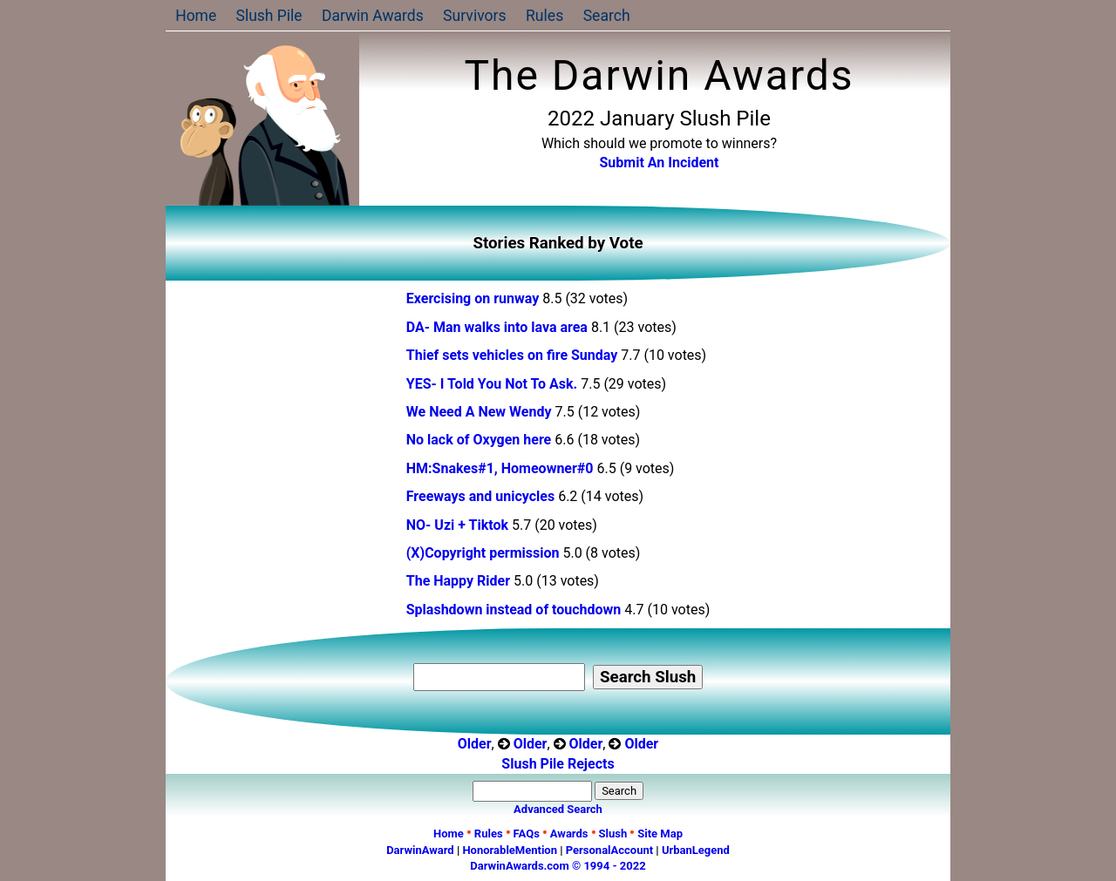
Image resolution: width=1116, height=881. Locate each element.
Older (475, 743)
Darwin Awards (374, 15)
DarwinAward (420, 850)
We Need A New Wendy (479, 411)
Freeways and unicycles (480, 496)
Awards (569, 833)
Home (195, 15)
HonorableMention (509, 850)
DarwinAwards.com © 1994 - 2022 (557, 865)
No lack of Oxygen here (480, 439)
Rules (546, 15)
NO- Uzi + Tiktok (457, 525)
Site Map (660, 833)
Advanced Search (558, 809)
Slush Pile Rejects (557, 764)
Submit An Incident (659, 162)
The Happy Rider (458, 581)
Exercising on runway (474, 298)
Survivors (476, 15)
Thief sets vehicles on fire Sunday (514, 355)
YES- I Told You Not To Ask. (491, 384)
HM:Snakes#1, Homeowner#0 (500, 468)
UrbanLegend (696, 850)
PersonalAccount (609, 850)
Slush (613, 833)
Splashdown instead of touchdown (515, 609)
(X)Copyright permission (483, 553)
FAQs (527, 833)
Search (607, 15)
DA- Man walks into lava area (497, 327)
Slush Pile (269, 15)
